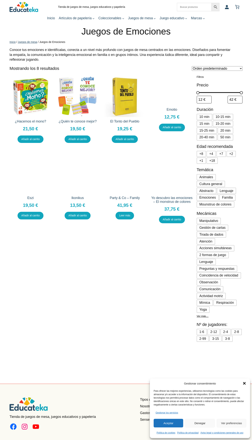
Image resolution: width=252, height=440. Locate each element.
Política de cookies (165, 432)
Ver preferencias (231, 423)
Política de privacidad (188, 432)
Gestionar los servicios (167, 412)
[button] (244, 383)
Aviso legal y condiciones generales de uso (221, 432)
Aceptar (168, 423)
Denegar (199, 423)
